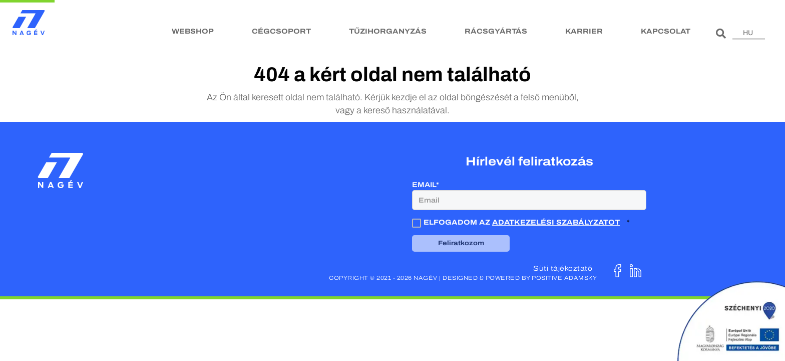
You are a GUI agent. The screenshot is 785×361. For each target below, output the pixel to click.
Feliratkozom (461, 243)
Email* (425, 185)
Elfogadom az (517, 222)
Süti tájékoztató (562, 268)
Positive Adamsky (564, 278)
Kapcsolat (665, 31)
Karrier (584, 31)
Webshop (193, 31)
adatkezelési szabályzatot (556, 222)
